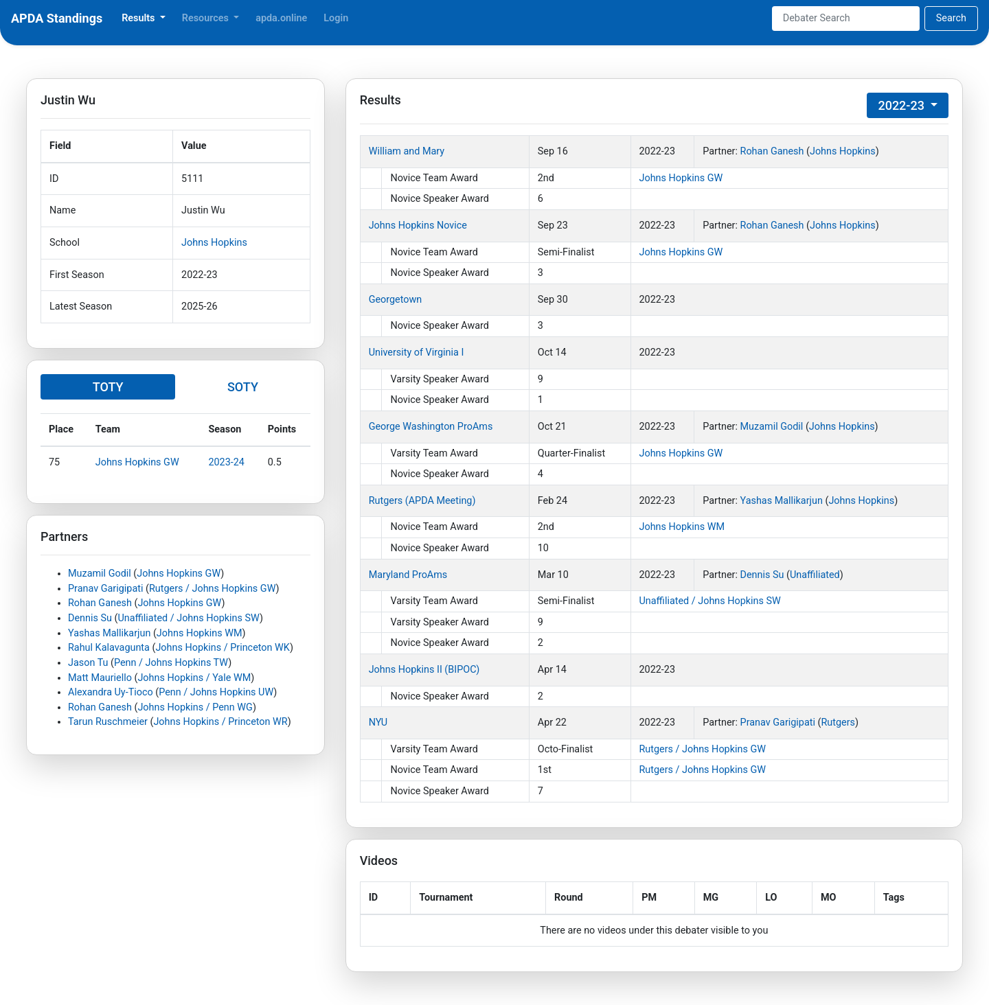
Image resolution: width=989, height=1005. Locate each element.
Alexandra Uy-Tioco (110, 692)
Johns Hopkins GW (137, 462)
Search (951, 18)
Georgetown (395, 299)
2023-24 (226, 462)
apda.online (281, 18)
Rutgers (838, 722)
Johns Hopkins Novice (418, 225)
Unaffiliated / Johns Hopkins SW (188, 618)
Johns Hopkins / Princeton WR (220, 722)
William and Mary (406, 151)
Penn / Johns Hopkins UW (216, 692)
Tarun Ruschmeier (108, 722)
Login (335, 18)
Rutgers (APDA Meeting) (422, 501)
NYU (378, 722)
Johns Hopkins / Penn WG (194, 707)
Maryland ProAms (408, 575)
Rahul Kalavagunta (109, 648)
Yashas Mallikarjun (109, 633)
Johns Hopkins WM (199, 633)
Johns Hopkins (214, 243)
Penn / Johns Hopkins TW (171, 663)
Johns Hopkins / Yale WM (194, 678)
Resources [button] (206, 18)
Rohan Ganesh (100, 603)
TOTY (108, 387)
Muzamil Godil (99, 573)
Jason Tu (88, 663)
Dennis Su (90, 618)
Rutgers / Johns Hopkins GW (212, 588)
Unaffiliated (815, 575)
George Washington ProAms (431, 426)
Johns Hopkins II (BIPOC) (424, 669)
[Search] (846, 18)
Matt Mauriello (100, 678)
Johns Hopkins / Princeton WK (222, 648)
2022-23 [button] (902, 105)
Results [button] (139, 18)
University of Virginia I (416, 352)
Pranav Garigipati (105, 588)
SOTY (242, 387)
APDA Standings (56, 18)
